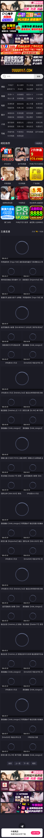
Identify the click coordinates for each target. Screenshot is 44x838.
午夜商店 (20, 132)
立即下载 (35, 833)
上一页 (17, 763)
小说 (3, 124)
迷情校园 (11, 126)
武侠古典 (39, 122)
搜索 (38, 76)
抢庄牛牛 (39, 89)
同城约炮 (11, 132)
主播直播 (30, 98)
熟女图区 (30, 117)
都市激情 (11, 122)
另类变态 (39, 108)
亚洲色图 (20, 113)
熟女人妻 (11, 98)
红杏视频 (11, 136)
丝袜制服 (20, 98)
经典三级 (20, 108)
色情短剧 (20, 136)
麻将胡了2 (11, 89)
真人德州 (20, 85)
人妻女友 (30, 122)
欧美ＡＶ (30, 94)
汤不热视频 (39, 132)
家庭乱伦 (20, 122)
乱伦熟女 (30, 108)
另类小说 (20, 126)
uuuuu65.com (22, 70)
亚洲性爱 (11, 104)
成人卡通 (30, 104)
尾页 (34, 763)
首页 (10, 763)
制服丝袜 (11, 108)
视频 (3, 96)
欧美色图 (30, 113)
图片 (3, 115)
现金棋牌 (30, 89)
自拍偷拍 (20, 94)
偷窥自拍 (11, 113)
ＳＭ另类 (39, 98)
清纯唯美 (20, 117)
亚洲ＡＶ (11, 94)
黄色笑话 (30, 126)
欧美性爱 (39, 104)
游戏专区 (39, 85)
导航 (3, 133)
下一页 (26, 763)
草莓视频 (30, 132)
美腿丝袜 (11, 117)
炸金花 (20, 89)
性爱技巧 (39, 126)
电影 (3, 105)
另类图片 (39, 117)
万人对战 (30, 85)
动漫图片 (39, 113)
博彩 (3, 86)
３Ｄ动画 (39, 94)
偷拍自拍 (20, 104)
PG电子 (11, 85)
